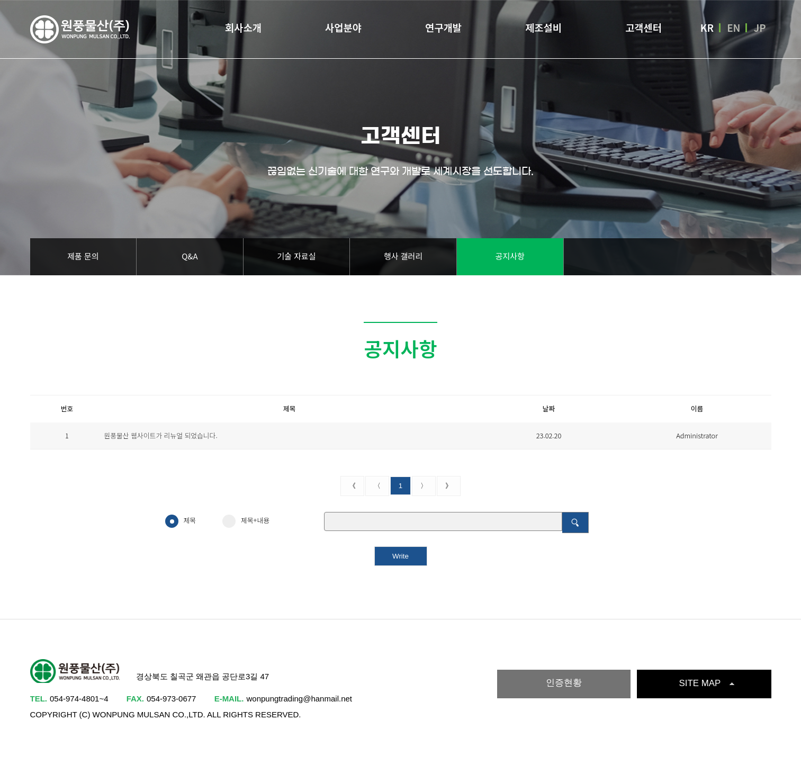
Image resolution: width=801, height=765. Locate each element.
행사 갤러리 (403, 256)
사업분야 (343, 28)
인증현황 (564, 683)
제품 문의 (82, 256)
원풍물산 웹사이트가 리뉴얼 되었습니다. (161, 435)
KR (707, 28)
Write (400, 556)
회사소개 (243, 28)
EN (733, 28)
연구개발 (443, 28)
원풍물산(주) (80, 30)
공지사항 (510, 256)
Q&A (189, 256)
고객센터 (643, 28)
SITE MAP (700, 683)
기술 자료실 (296, 256)
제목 (180, 521)
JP (760, 28)
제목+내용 (245, 521)
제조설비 (543, 28)
